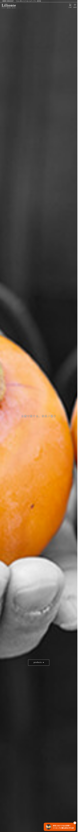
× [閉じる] (74, 822)
